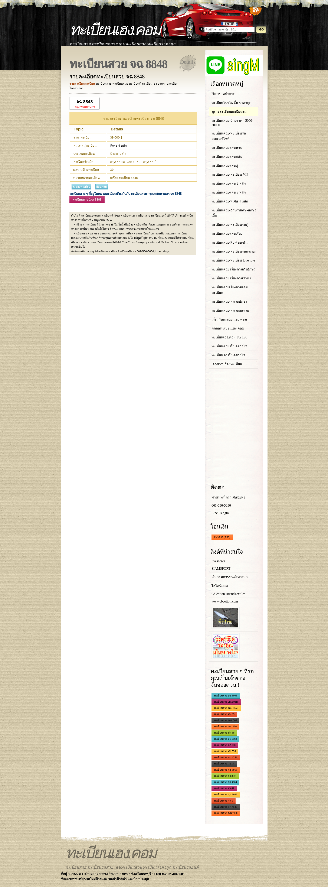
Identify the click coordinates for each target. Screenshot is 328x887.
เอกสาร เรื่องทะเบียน (226, 364)
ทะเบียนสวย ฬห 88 (224, 732)
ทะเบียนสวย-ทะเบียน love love (233, 260)
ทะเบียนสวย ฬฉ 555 (225, 751)
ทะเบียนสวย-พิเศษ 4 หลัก (229, 201)
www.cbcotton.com (224, 601)
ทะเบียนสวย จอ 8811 (225, 775)
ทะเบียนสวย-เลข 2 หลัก (228, 183)
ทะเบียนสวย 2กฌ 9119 (226, 701)
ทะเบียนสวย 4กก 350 (225, 726)
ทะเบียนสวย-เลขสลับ (226, 156)
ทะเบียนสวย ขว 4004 (225, 782)
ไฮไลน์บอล (219, 586)
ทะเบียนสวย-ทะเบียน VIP (229, 174)
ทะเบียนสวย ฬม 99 (224, 714)
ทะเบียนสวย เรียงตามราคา (231, 278)
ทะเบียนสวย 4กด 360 (225, 720)
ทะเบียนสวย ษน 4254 (225, 757)
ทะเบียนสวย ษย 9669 (225, 738)
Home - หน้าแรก (223, 93)
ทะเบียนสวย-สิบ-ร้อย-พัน (229, 242)
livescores (218, 561)
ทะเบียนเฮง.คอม (114, 29)
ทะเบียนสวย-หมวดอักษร (229, 301)
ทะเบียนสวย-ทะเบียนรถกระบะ (233, 251)
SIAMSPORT (220, 568)
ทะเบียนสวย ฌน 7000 (225, 813)
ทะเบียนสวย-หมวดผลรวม (230, 310)
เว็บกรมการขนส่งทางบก (229, 577)
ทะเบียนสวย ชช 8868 (225, 769)
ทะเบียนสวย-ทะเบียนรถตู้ (229, 224)
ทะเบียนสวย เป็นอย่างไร (229, 346)
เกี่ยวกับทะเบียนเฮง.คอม (229, 319)
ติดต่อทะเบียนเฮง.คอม (227, 328)
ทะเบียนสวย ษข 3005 (225, 695)
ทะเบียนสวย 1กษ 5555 (226, 707)
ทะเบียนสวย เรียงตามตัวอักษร (233, 269)
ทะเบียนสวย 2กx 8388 (87, 199)
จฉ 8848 (84, 102)
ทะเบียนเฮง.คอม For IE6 (229, 337)
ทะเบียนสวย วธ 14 (224, 763)
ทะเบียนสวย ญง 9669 (225, 794)
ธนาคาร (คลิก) (222, 537)
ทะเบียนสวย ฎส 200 (225, 745)
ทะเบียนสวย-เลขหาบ (226, 147)
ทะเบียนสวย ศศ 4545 (225, 806)
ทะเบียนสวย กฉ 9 (223, 800)
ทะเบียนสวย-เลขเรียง (226, 233)
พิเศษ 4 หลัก (118, 145)
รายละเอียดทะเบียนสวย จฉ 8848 (107, 76)
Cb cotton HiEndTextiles (228, 594)
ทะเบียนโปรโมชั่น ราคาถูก (231, 102)
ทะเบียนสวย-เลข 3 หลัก (228, 192)
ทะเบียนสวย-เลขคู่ (224, 165)
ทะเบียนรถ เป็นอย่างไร (228, 355)
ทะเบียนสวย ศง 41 (224, 788)
